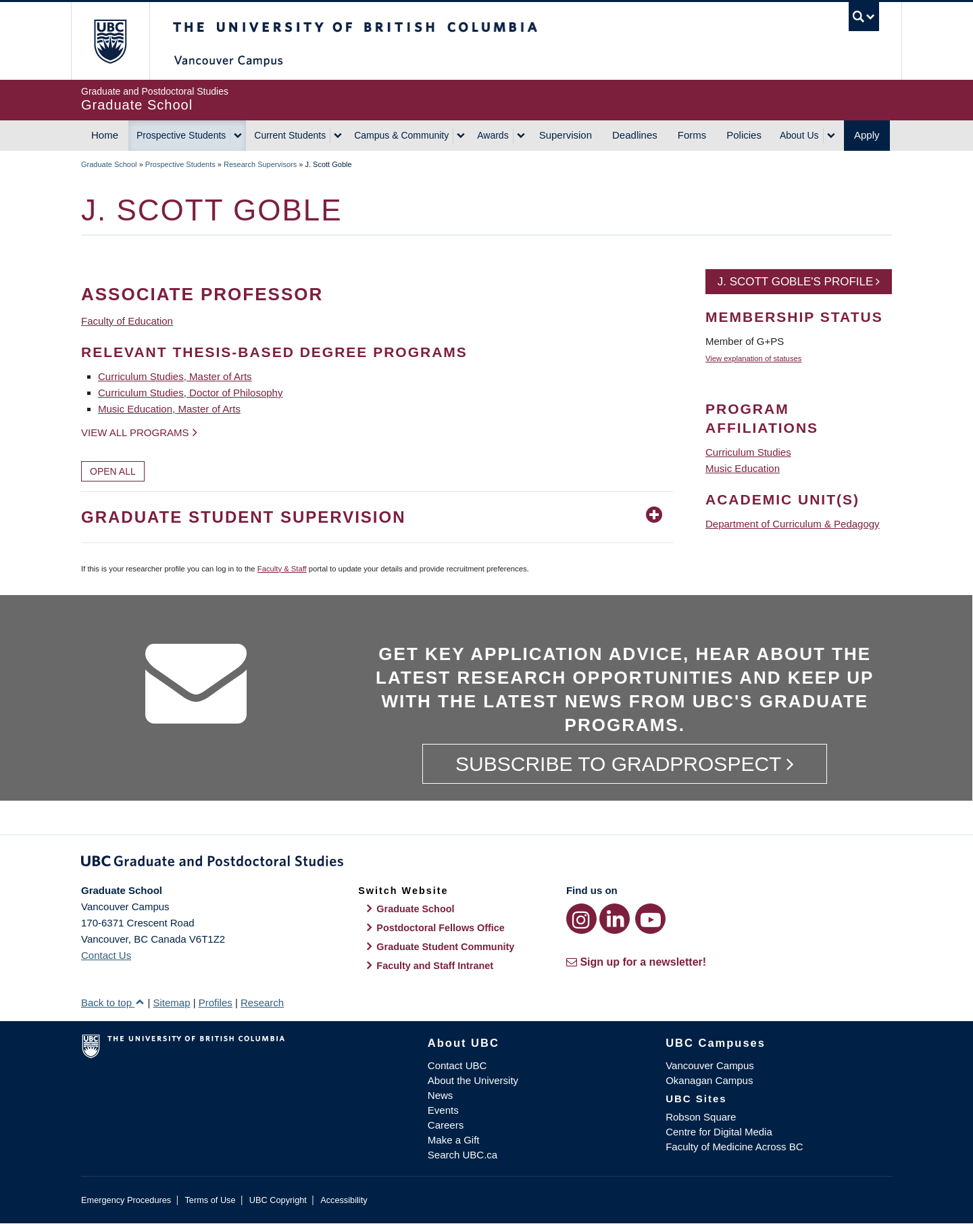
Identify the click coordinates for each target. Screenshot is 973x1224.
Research (262, 1002)
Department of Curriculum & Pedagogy (792, 523)
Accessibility (343, 1200)
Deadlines (634, 135)
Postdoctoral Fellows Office (440, 927)
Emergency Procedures (126, 1200)
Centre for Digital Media (719, 1131)
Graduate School (109, 164)
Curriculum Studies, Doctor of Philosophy (190, 392)
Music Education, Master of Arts (169, 409)
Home (104, 135)
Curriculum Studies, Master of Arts (175, 376)
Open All (113, 471)
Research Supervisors (260, 164)
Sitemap (171, 1002)
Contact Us (106, 955)
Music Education (742, 468)
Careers (446, 1125)
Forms (692, 135)
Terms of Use (209, 1200)
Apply (867, 135)
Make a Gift (454, 1140)
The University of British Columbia (110, 41)
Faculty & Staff (282, 569)
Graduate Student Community (445, 946)
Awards (492, 135)
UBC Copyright (278, 1200)
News (440, 1095)
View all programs (135, 432)
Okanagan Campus (709, 1080)
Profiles (215, 1002)
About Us (799, 135)
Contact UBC (457, 1065)
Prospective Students (181, 135)
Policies (744, 135)
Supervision (565, 135)
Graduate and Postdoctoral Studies (486, 863)
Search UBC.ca (462, 1154)
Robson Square (701, 1117)
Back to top (113, 1002)
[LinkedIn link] (614, 918)
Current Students (290, 135)
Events (443, 1110)
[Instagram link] (581, 918)
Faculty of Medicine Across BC (734, 1146)
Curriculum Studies (748, 452)
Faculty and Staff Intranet (434, 965)
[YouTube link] (650, 918)
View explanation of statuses (753, 358)
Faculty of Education (127, 321)
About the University (473, 1080)
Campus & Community (401, 135)
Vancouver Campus (710, 1065)
